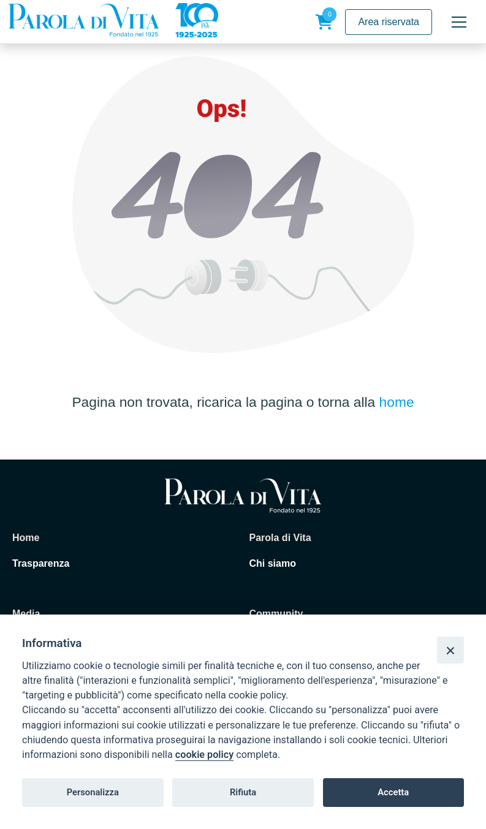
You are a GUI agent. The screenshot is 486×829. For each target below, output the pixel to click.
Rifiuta (243, 792)
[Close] (450, 650)
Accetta (393, 792)
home (396, 402)
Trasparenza (40, 563)
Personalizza (93, 792)
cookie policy (204, 754)
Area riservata (388, 22)
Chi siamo (272, 563)
